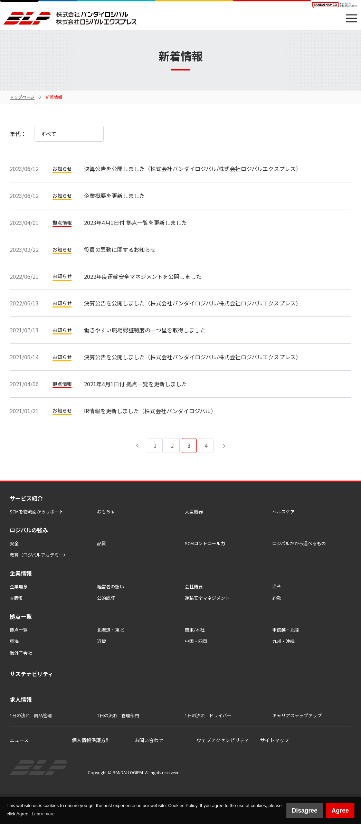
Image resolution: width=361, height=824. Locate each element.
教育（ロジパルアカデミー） (39, 554)
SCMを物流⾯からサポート (37, 511)
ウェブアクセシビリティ (223, 740)
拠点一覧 (19, 629)
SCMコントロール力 (205, 543)
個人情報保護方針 (91, 740)
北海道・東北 (110, 629)
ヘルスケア (283, 511)
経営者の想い (110, 586)
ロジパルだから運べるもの (299, 543)
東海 (14, 641)
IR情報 (16, 598)
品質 (101, 543)
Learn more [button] (43, 813)
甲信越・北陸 (285, 629)
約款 (276, 598)
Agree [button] (340, 810)
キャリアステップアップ (297, 715)
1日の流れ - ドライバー (208, 715)
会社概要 (194, 586)
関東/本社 (195, 629)
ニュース (19, 740)
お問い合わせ (148, 740)
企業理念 (19, 586)
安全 (14, 543)
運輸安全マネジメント (207, 598)
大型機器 (194, 511)
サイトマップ (274, 740)
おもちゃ (106, 511)
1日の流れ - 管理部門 (118, 715)
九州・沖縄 (283, 641)
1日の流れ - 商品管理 (31, 715)
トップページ (22, 97)
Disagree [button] (304, 810)
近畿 (101, 641)
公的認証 (106, 598)
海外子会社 (21, 653)
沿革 (276, 586)
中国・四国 (196, 641)
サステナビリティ (32, 674)
